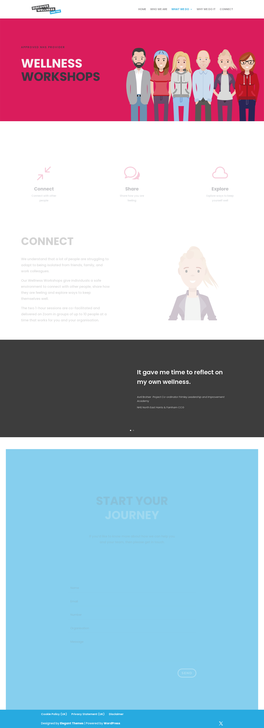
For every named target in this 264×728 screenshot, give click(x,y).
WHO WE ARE (158, 9)
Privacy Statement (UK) (88, 714)
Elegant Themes (72, 723)
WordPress (112, 723)
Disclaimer (116, 714)
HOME (142, 9)
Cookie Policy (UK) (54, 714)
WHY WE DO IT (206, 9)
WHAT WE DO (180, 9)
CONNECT (226, 9)
